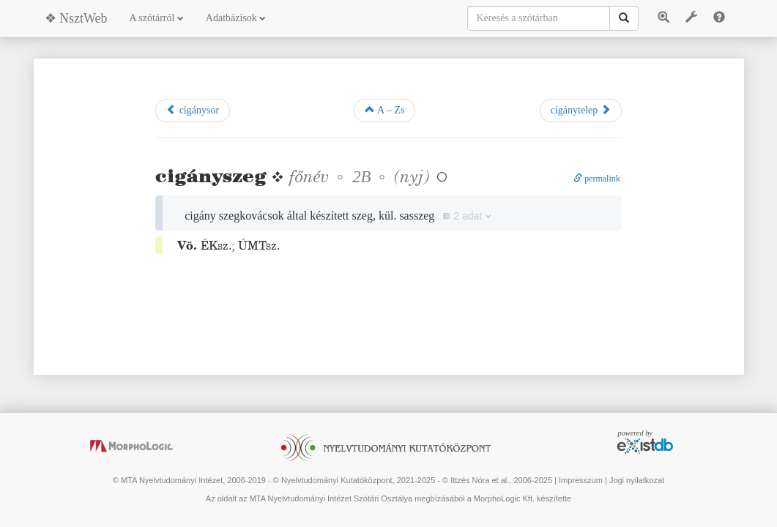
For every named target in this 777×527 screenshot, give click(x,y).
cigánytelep (581, 110)
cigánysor (192, 110)
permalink (596, 178)
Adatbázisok (236, 17)
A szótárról (157, 17)
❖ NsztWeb (76, 18)
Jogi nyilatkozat (636, 480)
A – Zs (384, 110)
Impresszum (581, 480)
